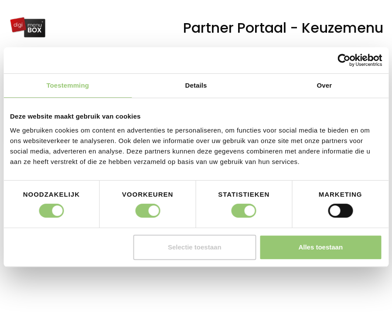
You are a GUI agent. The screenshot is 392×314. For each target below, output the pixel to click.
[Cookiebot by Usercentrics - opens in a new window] (344, 60)
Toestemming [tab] (67, 85)
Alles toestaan (320, 247)
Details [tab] (196, 85)
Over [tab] (324, 85)
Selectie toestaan (195, 247)
